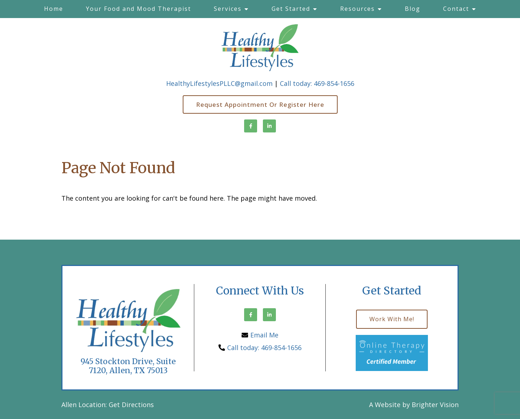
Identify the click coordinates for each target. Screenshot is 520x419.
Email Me (264, 335)
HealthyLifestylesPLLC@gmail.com (219, 83)
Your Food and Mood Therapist (138, 9)
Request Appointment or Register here (260, 104)
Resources (357, 9)
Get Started (291, 9)
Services (228, 9)
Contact (456, 9)
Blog (412, 9)
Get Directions (131, 404)
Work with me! (391, 319)
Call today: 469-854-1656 (317, 83)
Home (53, 9)
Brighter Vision (435, 404)
